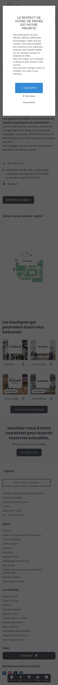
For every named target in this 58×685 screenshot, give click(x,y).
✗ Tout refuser (29, 96)
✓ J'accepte (29, 88)
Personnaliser (29, 102)
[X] (29, 342)
